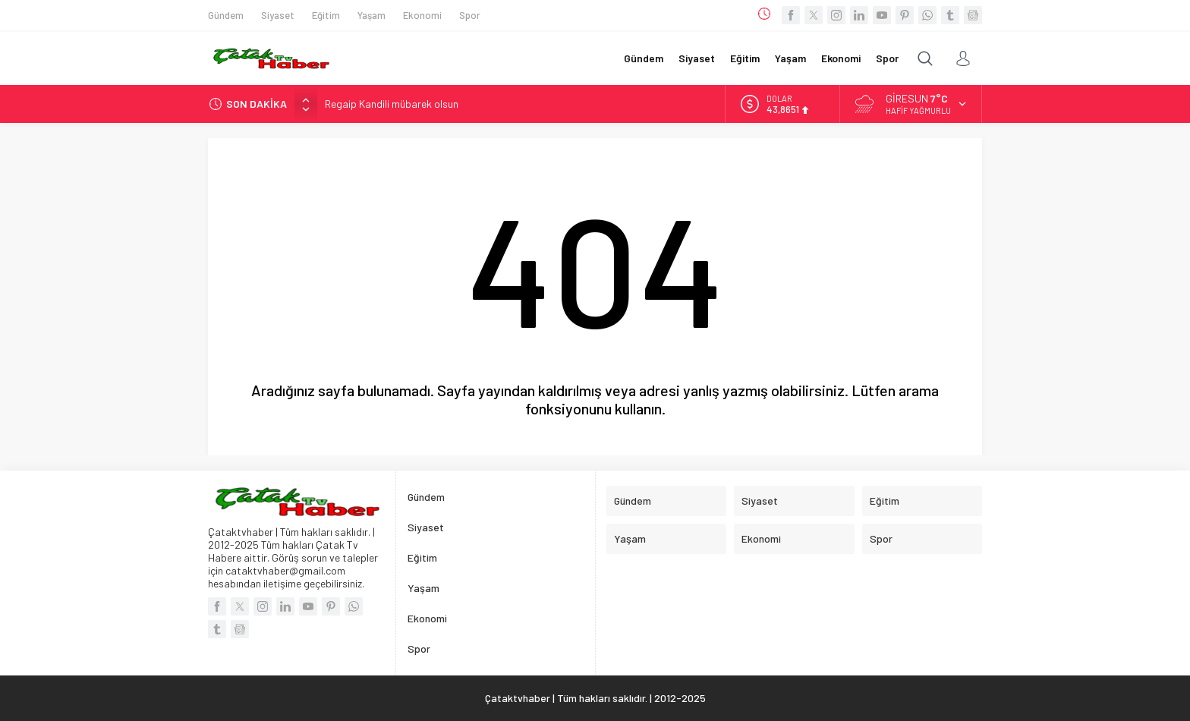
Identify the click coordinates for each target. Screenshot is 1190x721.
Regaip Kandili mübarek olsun (391, 103)
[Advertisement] (132, 227)
